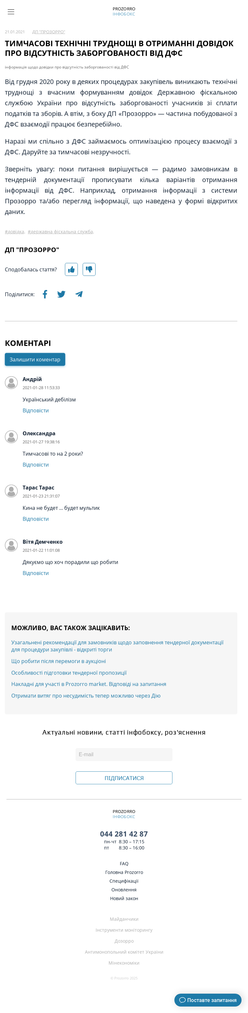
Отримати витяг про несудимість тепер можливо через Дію (85, 718)
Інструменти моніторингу (124, 930)
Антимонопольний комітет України (124, 952)
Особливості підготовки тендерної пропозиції (69, 695)
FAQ (124, 863)
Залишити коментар (35, 382)
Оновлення (124, 890)
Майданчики (124, 919)
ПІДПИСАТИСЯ (124, 778)
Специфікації (124, 881)
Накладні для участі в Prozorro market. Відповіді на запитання (88, 706)
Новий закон (124, 898)
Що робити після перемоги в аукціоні (58, 683)
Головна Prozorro (124, 872)
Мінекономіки (124, 963)
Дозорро (124, 941)
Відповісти (36, 432)
